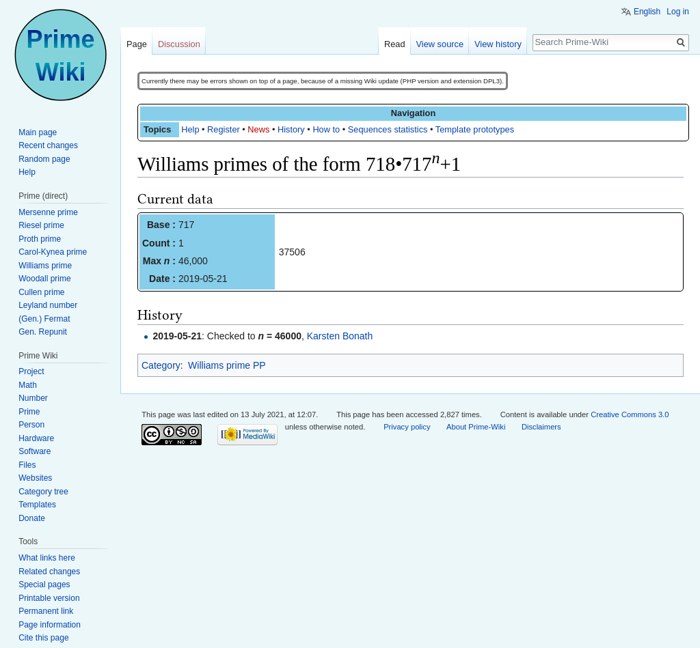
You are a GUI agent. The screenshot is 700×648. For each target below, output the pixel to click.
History (291, 129)
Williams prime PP (227, 365)
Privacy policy (406, 427)
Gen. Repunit (42, 332)
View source (439, 44)
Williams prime (45, 265)
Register (223, 129)
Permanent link (45, 611)
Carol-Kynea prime (52, 252)
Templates (37, 504)
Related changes (49, 571)
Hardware (36, 438)
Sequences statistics (388, 129)
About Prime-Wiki (475, 427)
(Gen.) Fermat (44, 319)
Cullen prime (41, 292)
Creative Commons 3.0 (630, 414)
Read (394, 44)
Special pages (44, 584)
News (258, 129)
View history (498, 44)
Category (161, 365)
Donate (31, 518)
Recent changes (48, 145)
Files (27, 465)
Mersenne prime (48, 212)
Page (136, 44)
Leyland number (47, 305)
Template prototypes (474, 129)
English (647, 11)
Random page (44, 159)
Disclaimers (541, 427)
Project (31, 371)
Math (27, 385)
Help (190, 129)
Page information (49, 625)
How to (326, 129)
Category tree (43, 491)
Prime (29, 412)
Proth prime (39, 239)
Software (34, 451)
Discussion (179, 44)
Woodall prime (44, 278)
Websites (35, 478)
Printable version (48, 598)
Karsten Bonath (340, 335)
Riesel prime (41, 225)
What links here (46, 558)
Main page (37, 132)
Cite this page (43, 638)
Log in (678, 11)
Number (33, 398)
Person (31, 424)
